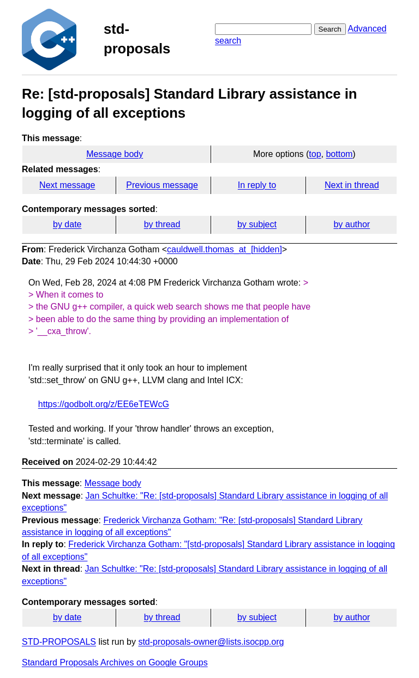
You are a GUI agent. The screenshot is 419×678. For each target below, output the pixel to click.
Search (330, 29)
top (315, 154)
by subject (257, 224)
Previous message (162, 185)
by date (67, 224)
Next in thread (352, 185)
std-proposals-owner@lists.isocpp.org (211, 641)
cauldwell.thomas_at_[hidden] (224, 249)
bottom (339, 154)
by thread (162, 224)
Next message (67, 185)
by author (351, 224)
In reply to (257, 185)
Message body (114, 154)
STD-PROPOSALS (59, 641)
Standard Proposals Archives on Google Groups (115, 662)
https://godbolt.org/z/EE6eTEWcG (103, 404)
